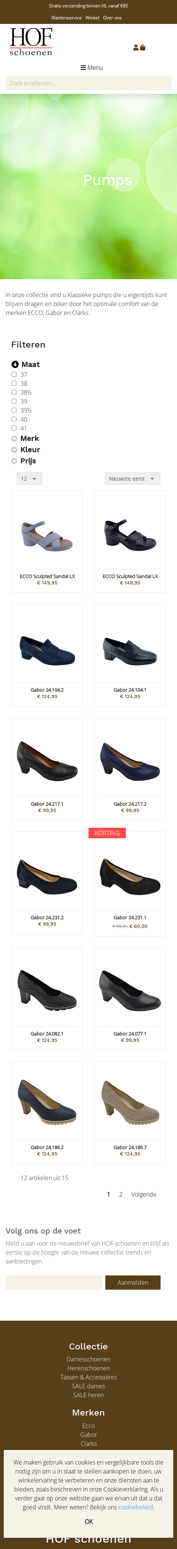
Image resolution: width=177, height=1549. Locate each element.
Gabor (88, 1435)
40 (24, 419)
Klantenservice (67, 18)
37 (24, 374)
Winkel (92, 18)
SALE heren (88, 1395)
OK (89, 1522)
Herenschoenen (88, 1368)
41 (24, 428)
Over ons (112, 18)
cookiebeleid (135, 1507)
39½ (26, 410)
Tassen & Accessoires (88, 1377)
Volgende (143, 1194)
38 (24, 383)
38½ (26, 392)
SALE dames (88, 1386)
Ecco (88, 1426)
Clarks (89, 1444)
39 (24, 401)
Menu (92, 68)
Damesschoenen (88, 1359)
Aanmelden (133, 1282)
